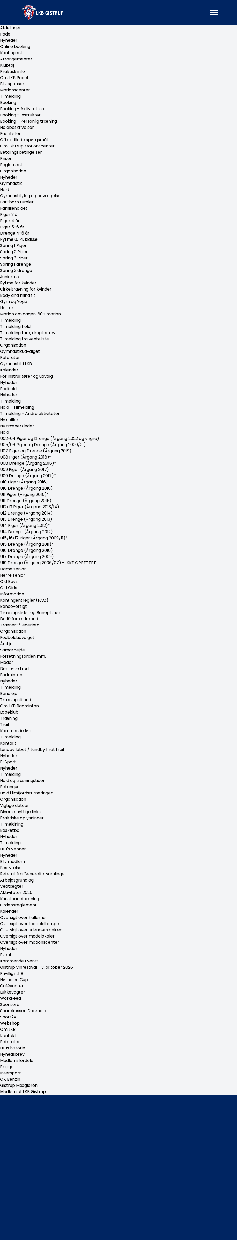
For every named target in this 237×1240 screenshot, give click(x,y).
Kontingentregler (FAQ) (24, 600)
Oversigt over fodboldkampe (29, 924)
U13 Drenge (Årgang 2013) (26, 519)
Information (12, 594)
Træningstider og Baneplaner (30, 613)
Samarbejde (12, 650)
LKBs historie (12, 1048)
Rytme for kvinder (18, 283)
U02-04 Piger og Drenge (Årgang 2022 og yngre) (49, 438)
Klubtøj (7, 65)
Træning (9, 718)
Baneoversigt (13, 606)
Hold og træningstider (22, 781)
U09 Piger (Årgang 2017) (24, 470)
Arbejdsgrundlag (17, 880)
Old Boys (9, 581)
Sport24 (8, 1017)
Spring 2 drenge (16, 270)
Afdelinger (10, 28)
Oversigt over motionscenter (29, 942)
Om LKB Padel (14, 78)
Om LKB (8, 1029)
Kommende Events (19, 961)
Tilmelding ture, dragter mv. (28, 333)
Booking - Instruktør (20, 115)
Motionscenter (15, 90)
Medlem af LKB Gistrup (23, 1092)
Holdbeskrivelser (17, 127)
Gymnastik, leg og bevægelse (30, 196)
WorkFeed (10, 998)
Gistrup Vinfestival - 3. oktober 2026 (36, 967)
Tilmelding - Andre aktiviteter (30, 414)
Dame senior (13, 569)
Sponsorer (10, 1005)
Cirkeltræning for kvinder (25, 289)
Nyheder (8, 40)
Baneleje (8, 693)
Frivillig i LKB (11, 973)
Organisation (13, 171)
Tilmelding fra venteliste (24, 339)
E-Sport (8, 762)
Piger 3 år (9, 214)
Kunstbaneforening (19, 899)
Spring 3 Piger (14, 258)
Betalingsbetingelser (21, 152)
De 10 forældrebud (19, 619)
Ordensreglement (18, 905)
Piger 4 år (10, 221)
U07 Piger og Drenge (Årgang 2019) (35, 451)
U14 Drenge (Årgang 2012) (26, 532)
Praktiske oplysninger (22, 818)
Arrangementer (16, 59)
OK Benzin (10, 1079)
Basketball (10, 830)
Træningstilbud (15, 700)
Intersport (10, 1073)
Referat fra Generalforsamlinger (33, 874)
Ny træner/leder (17, 426)
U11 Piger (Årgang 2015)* (24, 494)
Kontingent (11, 53)
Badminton (11, 675)
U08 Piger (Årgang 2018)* (25, 457)
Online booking (15, 47)
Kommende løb (15, 731)
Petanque (10, 787)
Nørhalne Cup (14, 980)
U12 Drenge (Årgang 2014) (26, 513)
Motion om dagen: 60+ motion (30, 314)
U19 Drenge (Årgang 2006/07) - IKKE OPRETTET (48, 563)
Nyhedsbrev (12, 1054)
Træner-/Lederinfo (19, 625)
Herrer (6, 308)
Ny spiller (9, 420)
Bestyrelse (10, 868)
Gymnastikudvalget (20, 351)
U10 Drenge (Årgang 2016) (26, 488)
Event (6, 955)
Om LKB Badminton (19, 706)
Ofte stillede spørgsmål (24, 140)
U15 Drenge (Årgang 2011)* (27, 544)
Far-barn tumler (17, 202)
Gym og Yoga (13, 302)
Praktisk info (12, 71)
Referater (10, 358)
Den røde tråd (14, 669)
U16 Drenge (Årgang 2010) (26, 550)
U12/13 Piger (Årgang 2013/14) (29, 507)
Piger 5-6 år (12, 227)
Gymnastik (11, 183)
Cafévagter (12, 986)
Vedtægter (11, 886)
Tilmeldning (11, 824)
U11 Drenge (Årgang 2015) (25, 501)
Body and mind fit (17, 295)
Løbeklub (9, 712)
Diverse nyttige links (20, 812)
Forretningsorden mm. (23, 656)
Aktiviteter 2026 (16, 893)
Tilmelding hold (15, 326)
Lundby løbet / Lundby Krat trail (32, 749)
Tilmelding (10, 96)
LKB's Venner (13, 849)
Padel (5, 34)
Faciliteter (10, 134)
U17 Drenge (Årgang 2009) (27, 557)
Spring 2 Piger (14, 252)
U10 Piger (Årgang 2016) (24, 482)
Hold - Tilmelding (17, 407)
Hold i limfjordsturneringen (26, 793)
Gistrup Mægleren (19, 1085)
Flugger (7, 1067)
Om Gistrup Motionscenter (27, 146)
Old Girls (8, 588)
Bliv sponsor (12, 84)
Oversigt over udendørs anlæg (31, 930)
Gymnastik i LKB (16, 364)
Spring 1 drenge (15, 264)
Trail (4, 725)
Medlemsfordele (16, 1060)
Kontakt (8, 743)
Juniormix (9, 277)
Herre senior (12, 575)
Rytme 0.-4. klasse (19, 239)
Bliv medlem (12, 861)
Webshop (10, 1023)
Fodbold (8, 389)
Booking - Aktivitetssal (22, 109)
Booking (8, 102)
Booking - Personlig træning (28, 121)
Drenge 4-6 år (14, 233)
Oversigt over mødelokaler (27, 936)
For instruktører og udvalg (26, 376)
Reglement (11, 165)
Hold (4, 190)
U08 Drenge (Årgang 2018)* (28, 463)
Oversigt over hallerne (23, 917)
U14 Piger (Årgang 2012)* (25, 526)
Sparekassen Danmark (23, 1011)
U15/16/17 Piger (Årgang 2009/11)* (34, 538)
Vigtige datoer (14, 805)
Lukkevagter (12, 992)
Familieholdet (13, 208)
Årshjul (6, 644)
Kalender (9, 370)
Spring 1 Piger (13, 246)
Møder (6, 662)
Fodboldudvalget (17, 637)
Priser (6, 158)
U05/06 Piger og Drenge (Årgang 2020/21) (43, 445)
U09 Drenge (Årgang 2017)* (28, 476)
